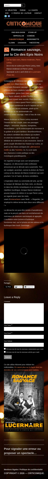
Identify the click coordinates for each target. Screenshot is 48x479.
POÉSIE (23, 10)
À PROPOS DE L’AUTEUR (21, 13)
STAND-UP (32, 32)
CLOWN (12, 43)
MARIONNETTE (33, 39)
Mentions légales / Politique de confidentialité (23, 469)
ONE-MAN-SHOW (18, 32)
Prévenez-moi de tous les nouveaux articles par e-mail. (23, 352)
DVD (6, 13)
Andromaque (37, 93)
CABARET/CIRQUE (16, 39)
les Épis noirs (9, 84)
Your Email (7, 333)
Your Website (8, 341)
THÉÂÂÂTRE (34, 43)
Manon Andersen (28, 60)
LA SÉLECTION (11, 10)
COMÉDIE (31, 36)
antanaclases (15, 199)
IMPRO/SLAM (18, 36)
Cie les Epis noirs (13, 60)
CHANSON (22, 43)
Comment (7, 301)
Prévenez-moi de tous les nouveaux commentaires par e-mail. (25, 349)
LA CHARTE (33, 10)
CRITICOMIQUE (36, 473)
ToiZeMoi (18, 150)
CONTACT (38, 13)
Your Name (7, 325)
